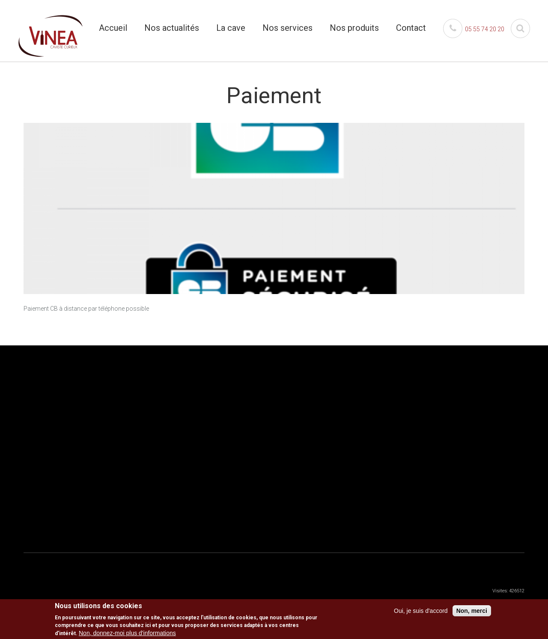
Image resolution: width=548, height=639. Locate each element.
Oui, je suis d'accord (421, 611)
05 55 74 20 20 (473, 29)
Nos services (287, 28)
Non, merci (471, 611)
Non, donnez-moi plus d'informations (127, 633)
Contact (411, 28)
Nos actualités (171, 28)
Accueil (113, 28)
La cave (230, 28)
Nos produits (354, 28)
